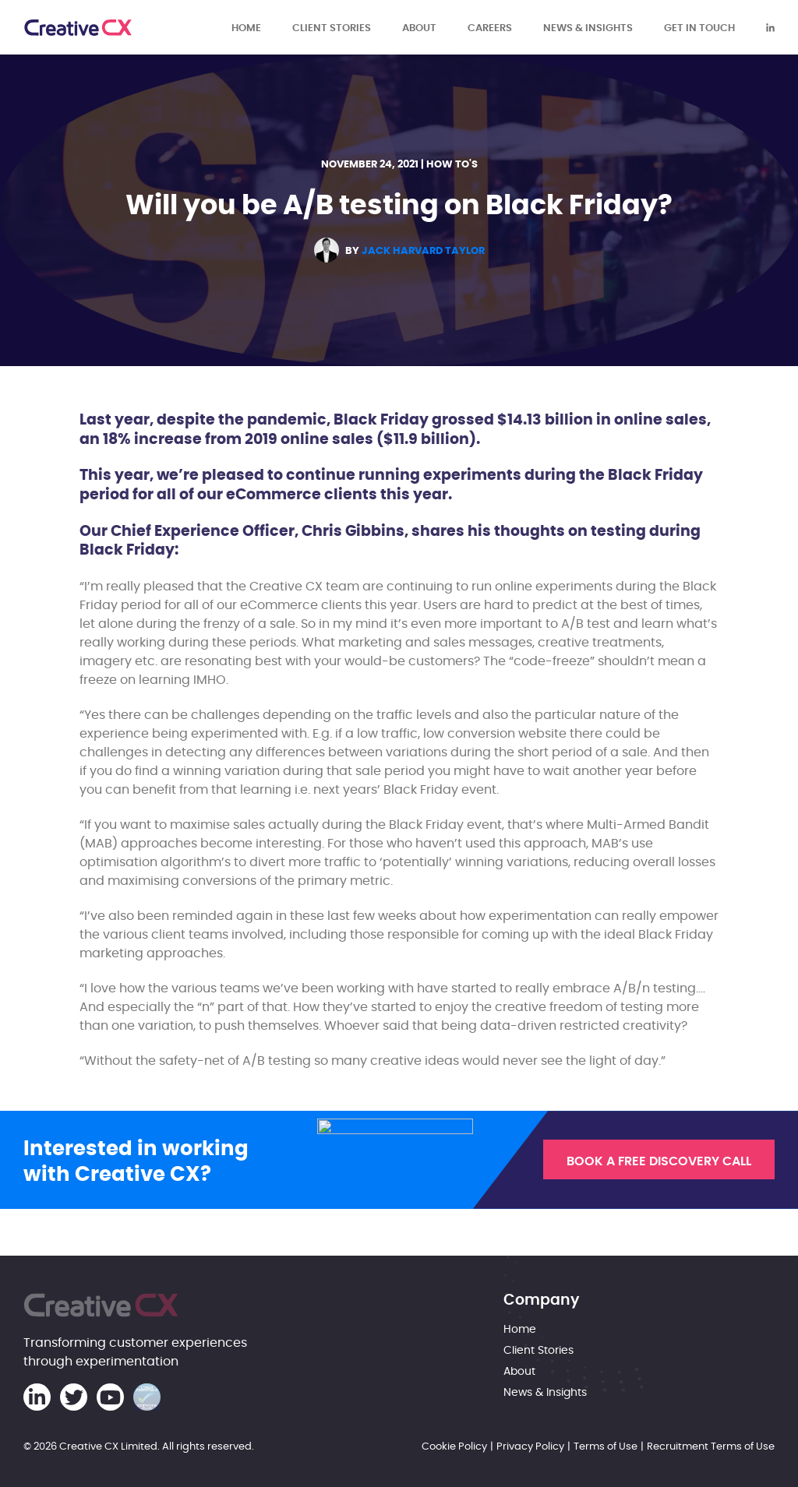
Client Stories (331, 27)
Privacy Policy (530, 1446)
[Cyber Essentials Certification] (147, 1397)
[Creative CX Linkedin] (770, 27)
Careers (490, 27)
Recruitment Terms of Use (711, 1446)
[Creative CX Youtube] (110, 1397)
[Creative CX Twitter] (73, 1397)
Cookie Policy (454, 1446)
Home (246, 27)
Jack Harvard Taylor (423, 251)
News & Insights (588, 27)
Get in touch (699, 27)
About (419, 27)
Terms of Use (605, 1446)
